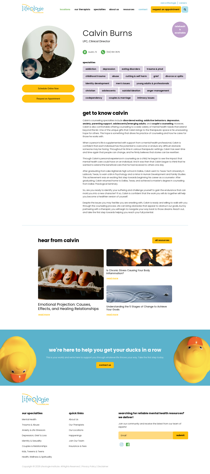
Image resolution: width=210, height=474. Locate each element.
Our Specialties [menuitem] (32, 411)
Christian (90, 90)
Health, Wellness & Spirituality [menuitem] (37, 454)
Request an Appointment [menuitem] (166, 9)
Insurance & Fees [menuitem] (78, 444)
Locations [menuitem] (65, 9)
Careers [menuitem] (183, 3)
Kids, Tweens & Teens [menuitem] (33, 449)
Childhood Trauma (95, 76)
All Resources (162, 240)
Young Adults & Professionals (153, 83)
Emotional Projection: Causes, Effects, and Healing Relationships (64, 302)
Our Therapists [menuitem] (82, 9)
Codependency (94, 97)
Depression (109, 69)
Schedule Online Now (48, 88)
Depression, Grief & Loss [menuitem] (34, 433)
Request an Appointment (48, 99)
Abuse (115, 76)
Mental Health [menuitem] (29, 417)
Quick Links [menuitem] (76, 411)
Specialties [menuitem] (100, 9)
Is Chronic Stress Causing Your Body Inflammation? (128, 271)
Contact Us (105, 362)
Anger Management (158, 90)
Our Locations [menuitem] (76, 428)
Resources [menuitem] (128, 9)
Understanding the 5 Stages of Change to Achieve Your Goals (136, 306)
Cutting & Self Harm (136, 76)
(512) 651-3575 (113, 52)
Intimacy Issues (145, 97)
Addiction (91, 69)
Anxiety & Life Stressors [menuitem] (33, 428)
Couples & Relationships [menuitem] (34, 444)
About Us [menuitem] (114, 9)
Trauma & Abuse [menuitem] (30, 422)
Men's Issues (123, 83)
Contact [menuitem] (143, 9)
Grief (156, 76)
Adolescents (109, 90)
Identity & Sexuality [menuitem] (32, 438)
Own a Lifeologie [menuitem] (168, 3)
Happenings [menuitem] (75, 433)
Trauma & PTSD (155, 69)
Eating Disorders (131, 69)
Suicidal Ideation (131, 90)
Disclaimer (103, 464)
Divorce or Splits (174, 76)
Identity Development (97, 83)
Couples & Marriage (120, 97)
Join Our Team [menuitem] (76, 438)
